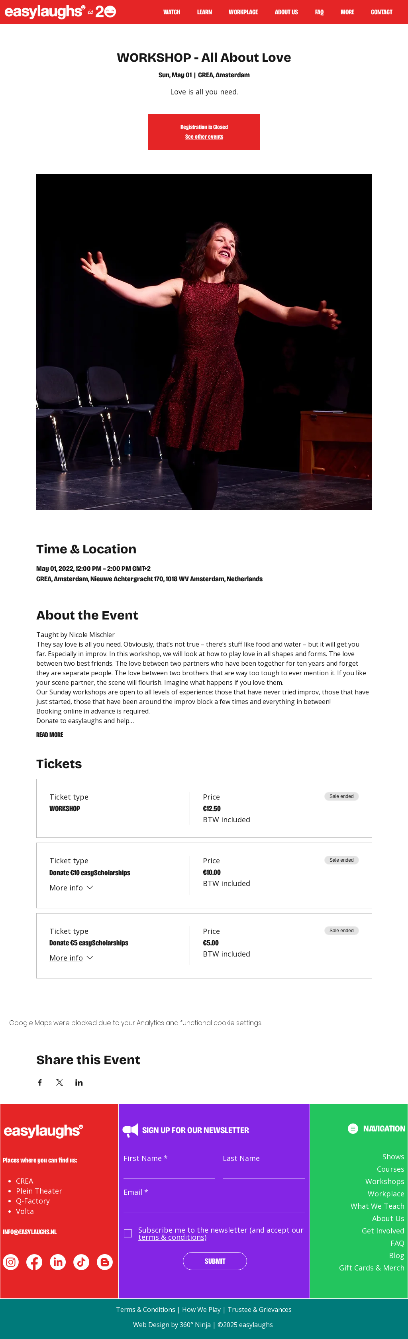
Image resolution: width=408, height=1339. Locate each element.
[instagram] (11, 1262)
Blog (396, 1255)
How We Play (201, 1309)
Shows (393, 1156)
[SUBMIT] (215, 1261)
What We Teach (377, 1206)
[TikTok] (81, 1262)
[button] (208, 12)
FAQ (397, 1243)
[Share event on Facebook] (40, 1082)
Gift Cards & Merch (371, 1267)
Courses (390, 1169)
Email (133, 1192)
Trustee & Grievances (260, 1309)
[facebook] (34, 1262)
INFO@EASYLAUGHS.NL (30, 1231)
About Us (388, 1218)
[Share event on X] (59, 1082)
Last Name (241, 1158)
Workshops (384, 1181)
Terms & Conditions (145, 1309)
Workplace (386, 1193)
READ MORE (49, 734)
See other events (204, 136)
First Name (143, 1158)
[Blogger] (105, 1262)
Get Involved (383, 1230)
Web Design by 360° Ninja (172, 1324)
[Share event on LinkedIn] (79, 1082)
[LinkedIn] (58, 1262)
